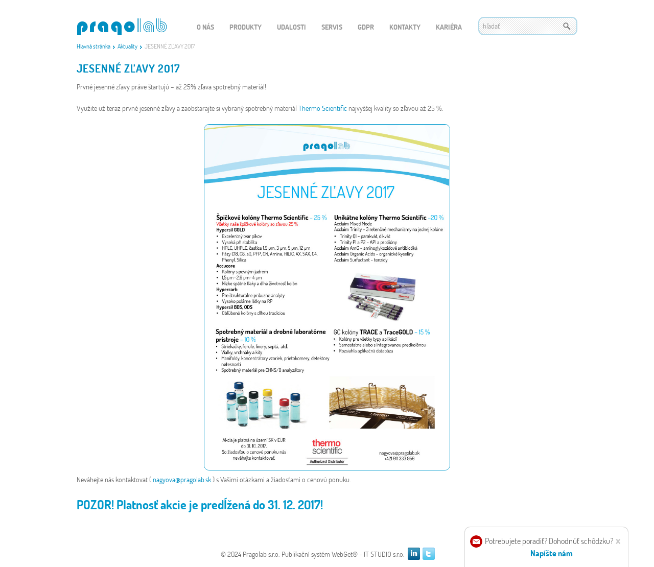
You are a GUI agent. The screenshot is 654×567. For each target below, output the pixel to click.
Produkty (245, 27)
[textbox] (527, 26)
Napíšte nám (551, 553)
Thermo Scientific (323, 108)
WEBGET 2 (122, 27)
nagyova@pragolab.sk (183, 479)
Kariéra (449, 27)
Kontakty (405, 27)
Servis (331, 27)
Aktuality (127, 46)
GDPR (366, 27)
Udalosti (291, 27)
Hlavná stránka (93, 46)
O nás (205, 27)
